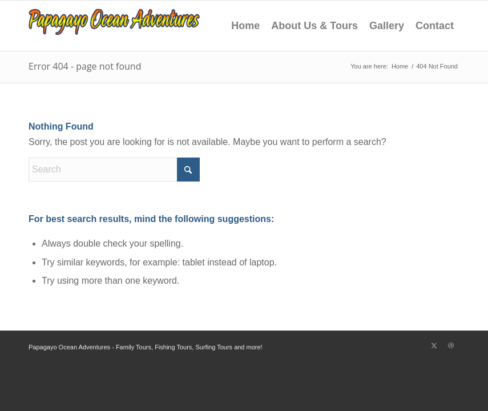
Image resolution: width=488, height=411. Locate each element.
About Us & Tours (314, 25)
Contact (435, 25)
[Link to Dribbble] (450, 345)
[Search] (114, 170)
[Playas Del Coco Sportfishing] (114, 26)
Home (245, 25)
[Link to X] (433, 345)
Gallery (386, 25)
